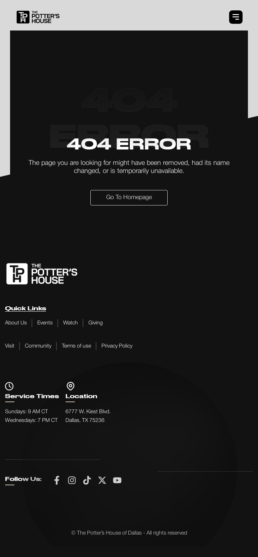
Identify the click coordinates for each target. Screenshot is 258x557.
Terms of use (76, 346)
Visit (9, 346)
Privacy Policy (116, 346)
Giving (95, 323)
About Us (16, 323)
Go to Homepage (129, 197)
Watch (70, 323)
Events (45, 323)
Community (38, 346)
